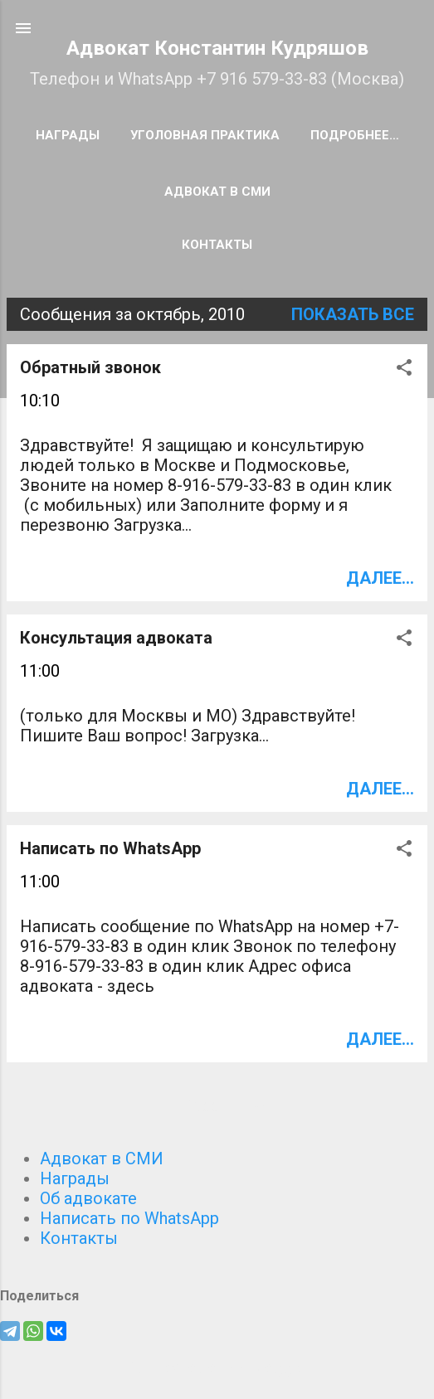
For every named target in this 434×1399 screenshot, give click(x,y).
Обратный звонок (90, 367)
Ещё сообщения (217, 1107)
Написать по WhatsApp (110, 848)
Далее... (380, 578)
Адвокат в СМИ (217, 191)
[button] (404, 369)
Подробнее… (354, 135)
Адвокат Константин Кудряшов (217, 48)
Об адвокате (88, 1198)
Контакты (217, 244)
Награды (68, 135)
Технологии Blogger (217, 1367)
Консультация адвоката (116, 638)
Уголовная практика (205, 135)
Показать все (352, 314)
